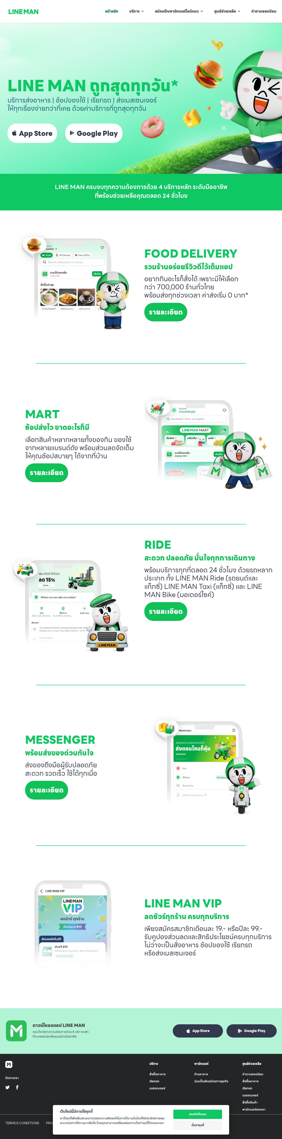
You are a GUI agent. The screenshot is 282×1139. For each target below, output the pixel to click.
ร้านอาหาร (201, 1074)
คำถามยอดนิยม (252, 1074)
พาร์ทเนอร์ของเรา (253, 1109)
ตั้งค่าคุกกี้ (197, 1125)
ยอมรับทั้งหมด (198, 1114)
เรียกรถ (154, 1081)
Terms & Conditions (22, 1123)
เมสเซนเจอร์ (157, 1088)
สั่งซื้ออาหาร (157, 1074)
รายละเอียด (166, 312)
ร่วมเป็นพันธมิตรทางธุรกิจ (211, 1081)
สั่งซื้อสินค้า (250, 1102)
